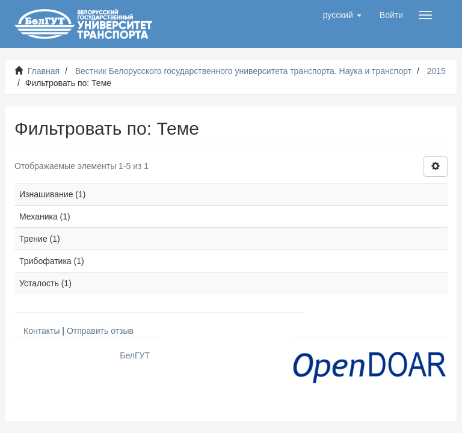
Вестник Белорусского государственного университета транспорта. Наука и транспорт (243, 71)
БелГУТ (135, 355)
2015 (436, 71)
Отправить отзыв (100, 331)
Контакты (41, 331)
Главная (44, 71)
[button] (342, 15)
